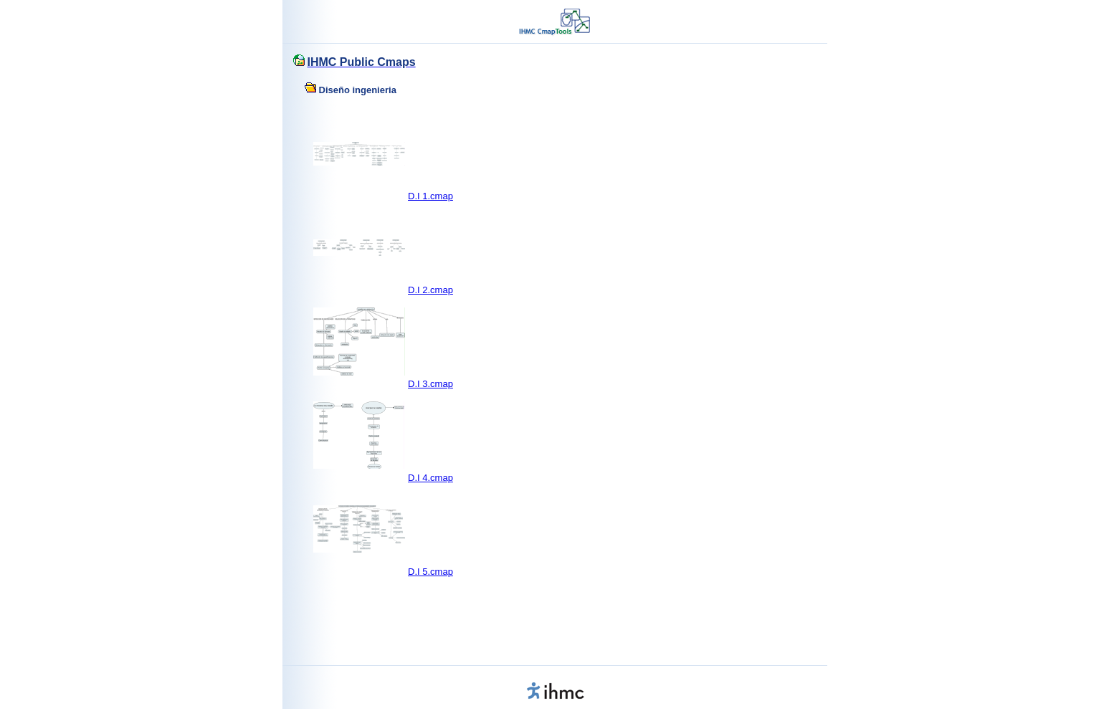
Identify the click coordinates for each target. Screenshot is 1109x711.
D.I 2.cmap (430, 290)
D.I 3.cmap (430, 383)
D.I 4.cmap (430, 477)
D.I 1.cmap (430, 196)
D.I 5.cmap (430, 571)
